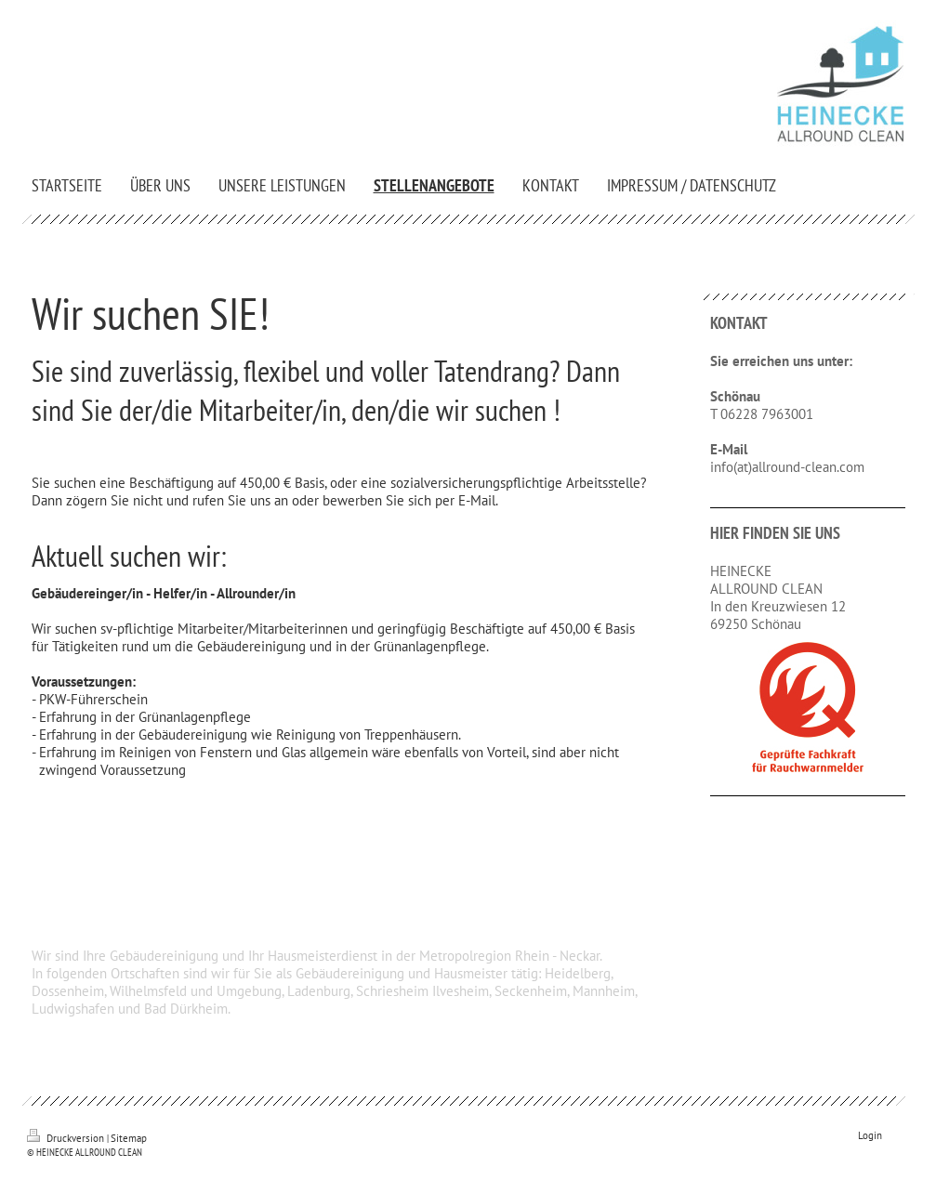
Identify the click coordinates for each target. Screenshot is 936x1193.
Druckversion (67, 1138)
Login (870, 1135)
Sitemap (129, 1138)
